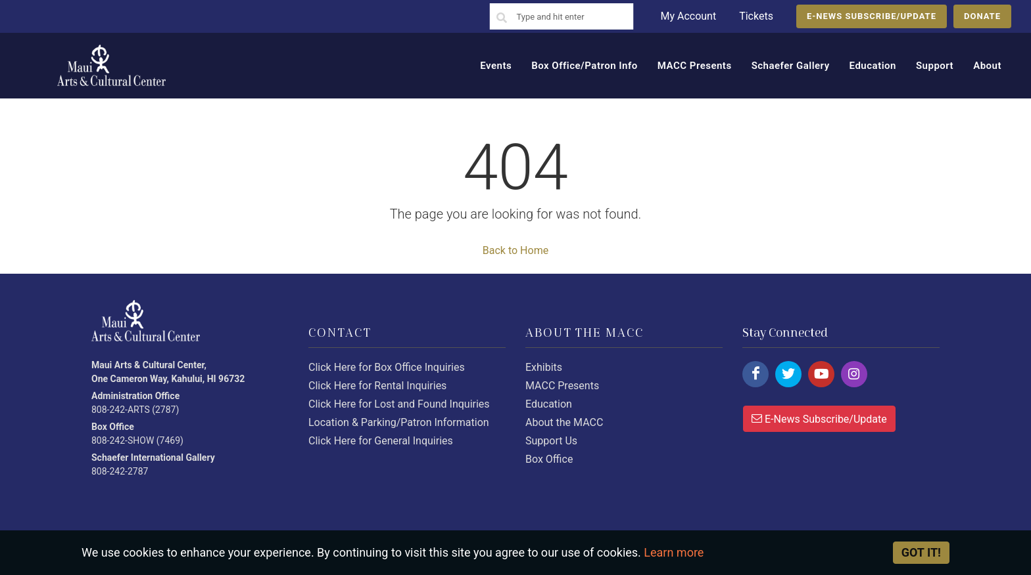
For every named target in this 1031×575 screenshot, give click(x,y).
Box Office (549, 459)
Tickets (756, 16)
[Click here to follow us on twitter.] (788, 374)
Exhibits (543, 367)
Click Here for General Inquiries (380, 441)
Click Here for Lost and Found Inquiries (399, 404)
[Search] (501, 18)
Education (548, 404)
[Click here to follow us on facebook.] (755, 374)
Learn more (674, 552)
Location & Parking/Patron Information (398, 422)
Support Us (551, 441)
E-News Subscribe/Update (819, 418)
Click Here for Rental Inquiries (377, 385)
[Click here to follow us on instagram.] (854, 374)
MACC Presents (562, 385)
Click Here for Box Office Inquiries (386, 367)
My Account (688, 16)
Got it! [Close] (921, 552)
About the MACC (564, 422)
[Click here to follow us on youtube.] (821, 374)
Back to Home (515, 250)
